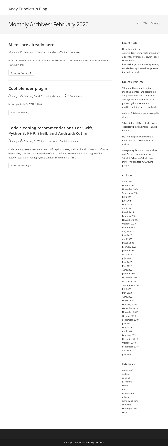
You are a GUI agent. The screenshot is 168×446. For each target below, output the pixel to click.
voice (124, 412)
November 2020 (130, 277)
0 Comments (75, 52)
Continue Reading (22, 73)
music (125, 389)
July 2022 (126, 258)
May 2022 (127, 266)
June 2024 (127, 200)
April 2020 (127, 296)
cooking (126, 377)
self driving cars (130, 400)
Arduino (126, 373)
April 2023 (127, 239)
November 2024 (130, 189)
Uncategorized (129, 408)
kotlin (125, 385)
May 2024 (127, 204)
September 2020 (130, 285)
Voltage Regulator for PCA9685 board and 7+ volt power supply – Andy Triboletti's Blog (140, 154)
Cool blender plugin (27, 88)
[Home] (138, 23)
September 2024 (130, 192)
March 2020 (128, 300)
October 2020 (129, 281)
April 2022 (127, 269)
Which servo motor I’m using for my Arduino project (137, 161)
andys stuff (56, 52)
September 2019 (130, 319)
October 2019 (129, 315)
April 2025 (127, 181)
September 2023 (130, 227)
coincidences (128, 60)
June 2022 (127, 262)
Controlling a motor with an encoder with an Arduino (137, 140)
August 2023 (128, 231)
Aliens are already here (31, 44)
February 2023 (129, 246)
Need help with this (131, 49)
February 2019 (129, 335)
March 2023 (128, 242)
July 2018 (126, 354)
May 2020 (127, 292)
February (155, 23)
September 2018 (130, 346)
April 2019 (127, 331)
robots (125, 397)
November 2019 (130, 312)
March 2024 (128, 212)
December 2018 (130, 338)
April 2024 (127, 208)
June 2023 (127, 235)
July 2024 (126, 196)
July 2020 (126, 289)
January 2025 (128, 185)
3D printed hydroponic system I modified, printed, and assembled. (139, 103)
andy (14, 52)
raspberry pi (128, 393)
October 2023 (129, 223)
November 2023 (130, 219)
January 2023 (128, 250)
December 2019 (130, 308)
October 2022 (129, 254)
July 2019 (126, 323)
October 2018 (129, 342)
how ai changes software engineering (140, 64)
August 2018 (128, 350)
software (53, 141)
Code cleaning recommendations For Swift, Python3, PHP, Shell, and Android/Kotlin (51, 130)
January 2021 (128, 273)
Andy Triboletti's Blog (27, 8)
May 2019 (127, 327)
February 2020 (129, 304)
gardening (127, 381)
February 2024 (129, 215)
